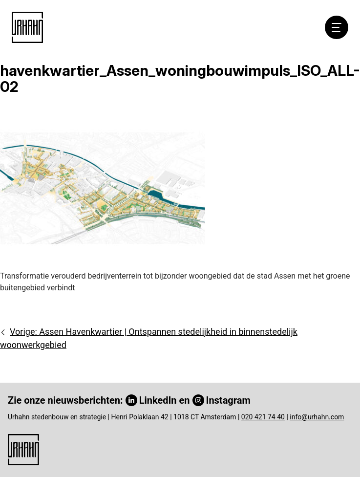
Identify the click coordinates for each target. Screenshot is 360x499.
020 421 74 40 (263, 417)
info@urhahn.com (317, 417)
